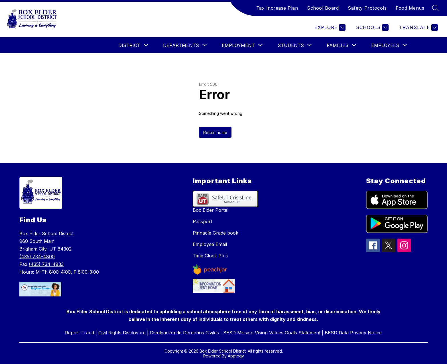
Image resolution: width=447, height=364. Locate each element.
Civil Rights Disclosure (122, 332)
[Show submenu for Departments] (181, 45)
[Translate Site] (418, 27)
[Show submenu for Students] (291, 45)
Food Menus (410, 8)
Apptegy (236, 355)
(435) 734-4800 (37, 256)
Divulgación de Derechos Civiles (184, 332)
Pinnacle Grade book (215, 233)
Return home (215, 132)
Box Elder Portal (210, 210)
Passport (202, 221)
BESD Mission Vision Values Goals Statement (271, 332)
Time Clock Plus (210, 256)
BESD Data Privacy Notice (353, 332)
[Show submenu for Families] (337, 45)
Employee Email (210, 244)
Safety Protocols (367, 8)
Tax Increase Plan (277, 8)
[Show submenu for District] (129, 45)
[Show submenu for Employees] (385, 45)
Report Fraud (79, 332)
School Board (323, 8)
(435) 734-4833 (46, 264)
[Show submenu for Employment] (238, 45)
